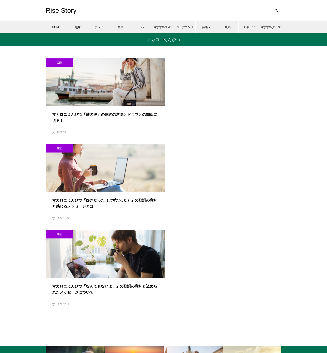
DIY (142, 27)
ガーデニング (185, 27)
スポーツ (249, 27)
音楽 (120, 27)
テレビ (99, 27)
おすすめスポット (163, 29)
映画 (228, 27)
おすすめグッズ (270, 27)
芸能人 (206, 27)
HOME (56, 27)
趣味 (78, 27)
